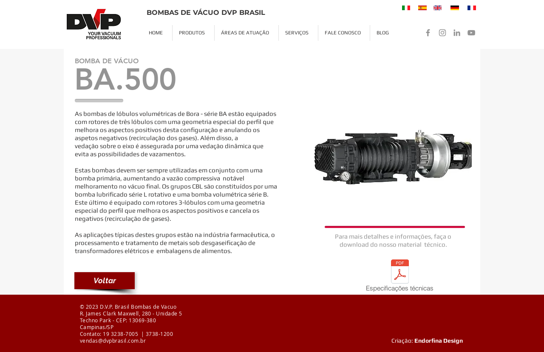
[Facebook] (428, 32)
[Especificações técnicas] (399, 277)
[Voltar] (104, 280)
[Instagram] (442, 32)
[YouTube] (471, 32)
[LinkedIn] (457, 32)
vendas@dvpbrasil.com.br (113, 340)
